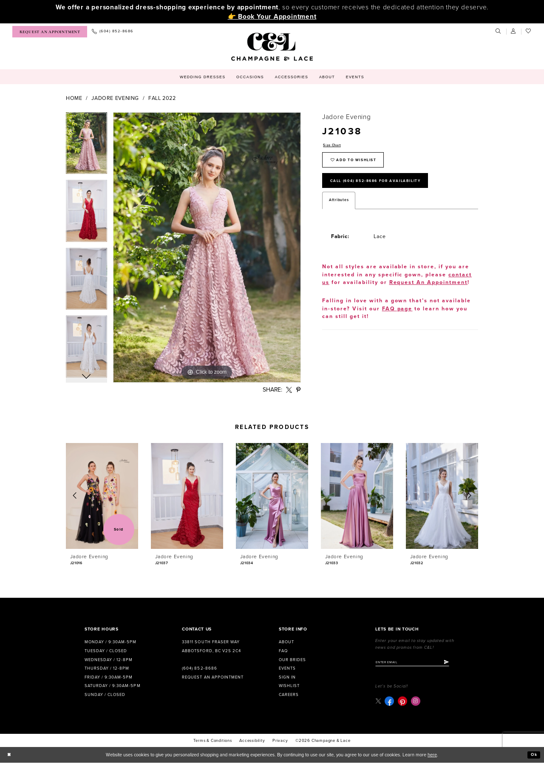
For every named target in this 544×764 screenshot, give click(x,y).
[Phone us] (112, 32)
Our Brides (292, 659)
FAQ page (397, 315)
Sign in (287, 677)
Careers (289, 694)
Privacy (280, 741)
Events (287, 668)
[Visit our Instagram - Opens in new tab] (416, 702)
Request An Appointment (428, 289)
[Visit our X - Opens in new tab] (378, 702)
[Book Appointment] (49, 31)
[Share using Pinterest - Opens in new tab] (298, 390)
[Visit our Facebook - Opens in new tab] (390, 702)
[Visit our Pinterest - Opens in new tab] (403, 702)
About (286, 642)
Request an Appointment (212, 677)
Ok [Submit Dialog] (533, 756)
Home (74, 98)
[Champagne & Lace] (271, 47)
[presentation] (102, 496)
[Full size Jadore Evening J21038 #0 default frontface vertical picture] (206, 247)
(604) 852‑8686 (199, 668)
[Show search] (498, 31)
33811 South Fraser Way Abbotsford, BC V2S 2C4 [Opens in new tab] (211, 646)
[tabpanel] (86, 146)
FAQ (283, 650)
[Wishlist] (528, 31)
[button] (513, 31)
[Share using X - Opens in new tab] (289, 390)
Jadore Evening (115, 98)
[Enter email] (417, 663)
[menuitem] (49, 31)
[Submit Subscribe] (456, 663)
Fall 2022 (162, 98)
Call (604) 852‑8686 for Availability (384, 185)
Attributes (338, 206)
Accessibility (252, 741)
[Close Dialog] (10, 756)
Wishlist (289, 685)
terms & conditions (212, 741)
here (432, 756)
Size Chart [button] (333, 145)
